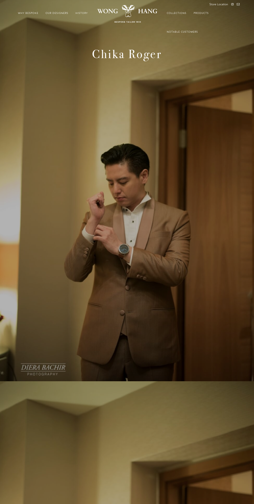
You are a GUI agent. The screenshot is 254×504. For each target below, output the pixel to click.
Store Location (218, 4)
